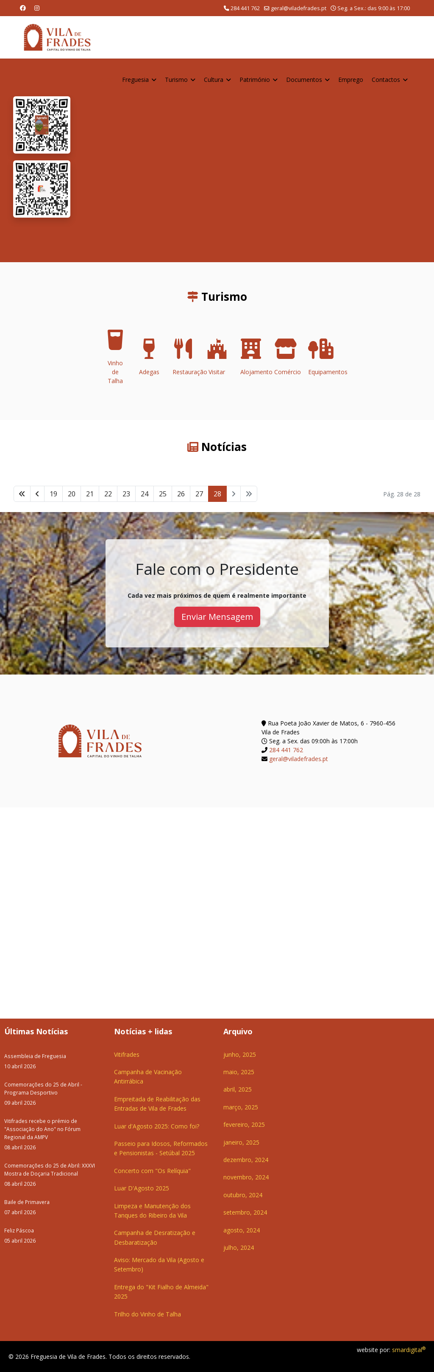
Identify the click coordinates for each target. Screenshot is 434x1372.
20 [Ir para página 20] (71, 493)
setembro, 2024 (245, 1212)
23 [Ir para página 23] (126, 493)
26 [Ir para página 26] (181, 493)
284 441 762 (245, 8)
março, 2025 (240, 1107)
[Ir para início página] (22, 494)
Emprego (350, 80)
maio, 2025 (238, 1072)
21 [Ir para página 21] (90, 493)
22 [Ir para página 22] (108, 493)
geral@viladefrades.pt (298, 8)
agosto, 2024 (241, 1230)
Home (105, 80)
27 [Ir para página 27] (199, 493)
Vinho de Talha (115, 359)
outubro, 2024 (242, 1195)
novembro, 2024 (246, 1177)
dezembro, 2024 (245, 1160)
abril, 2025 (237, 1089)
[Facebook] (23, 8)
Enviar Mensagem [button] (217, 616)
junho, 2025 (239, 1054)
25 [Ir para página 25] (163, 493)
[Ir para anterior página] (37, 494)
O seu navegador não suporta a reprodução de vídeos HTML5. (252, 160)
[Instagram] (36, 8)
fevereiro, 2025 (244, 1124)
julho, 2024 (238, 1247)
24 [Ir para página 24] (144, 493)
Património (254, 80)
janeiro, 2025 (241, 1142)
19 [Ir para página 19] (53, 493)
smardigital (409, 1350)
